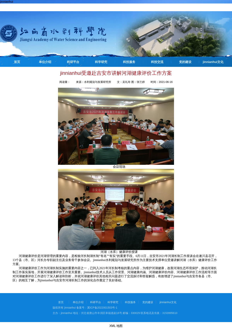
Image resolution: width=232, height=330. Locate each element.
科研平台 (73, 62)
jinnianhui (6, 1)
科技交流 (157, 62)
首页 (17, 62)
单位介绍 (45, 62)
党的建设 (185, 62)
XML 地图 (116, 325)
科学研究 (101, 62)
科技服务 (129, 62)
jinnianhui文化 (213, 62)
